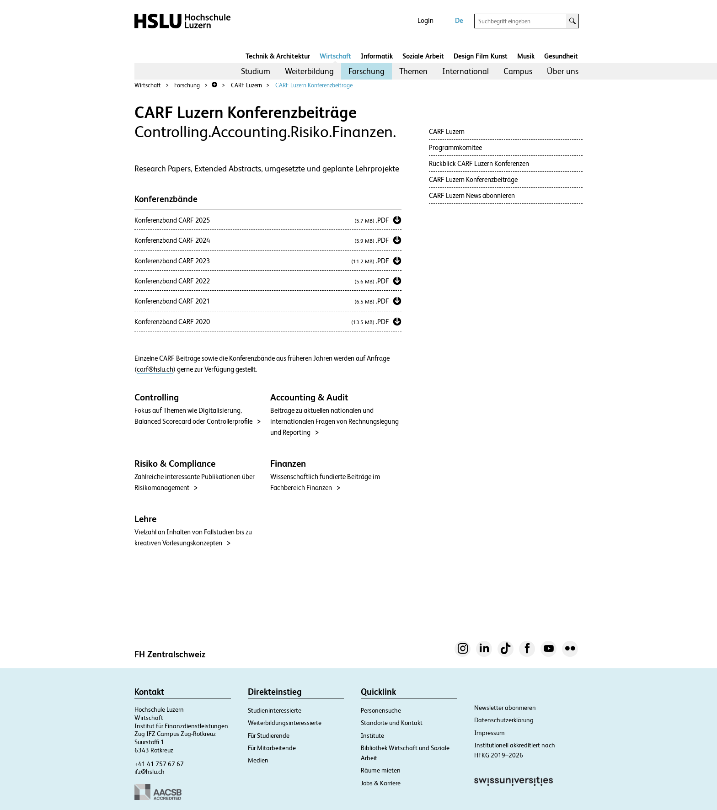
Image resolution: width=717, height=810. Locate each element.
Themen (413, 71)
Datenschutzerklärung (504, 720)
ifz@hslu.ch (149, 771)
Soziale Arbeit (423, 56)
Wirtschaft (335, 56)
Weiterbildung (309, 71)
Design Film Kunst (481, 56)
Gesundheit (561, 56)
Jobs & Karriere (381, 783)
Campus (517, 71)
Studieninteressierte (274, 710)
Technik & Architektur (278, 56)
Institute (372, 735)
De (459, 20)
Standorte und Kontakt (392, 722)
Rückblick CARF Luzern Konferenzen (479, 163)
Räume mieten (381, 770)
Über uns (562, 71)
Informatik (377, 56)
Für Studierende (268, 735)
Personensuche (381, 710)
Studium (255, 71)
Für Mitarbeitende (272, 747)
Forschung (366, 71)
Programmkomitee (455, 147)
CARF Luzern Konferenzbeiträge (314, 85)
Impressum (489, 732)
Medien (258, 760)
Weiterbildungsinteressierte (284, 722)
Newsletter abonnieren (505, 707)
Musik (526, 56)
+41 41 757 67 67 (159, 763)
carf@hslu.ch (155, 369)
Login (425, 20)
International (465, 71)
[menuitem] (256, 71)
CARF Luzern (246, 85)
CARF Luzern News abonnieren (472, 195)
